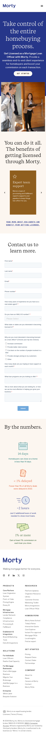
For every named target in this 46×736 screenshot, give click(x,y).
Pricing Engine (8, 602)
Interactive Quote (32, 626)
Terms (13, 714)
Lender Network (9, 615)
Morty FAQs (29, 687)
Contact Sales (30, 660)
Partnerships (30, 663)
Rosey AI (6, 605)
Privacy (19, 714)
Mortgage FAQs (31, 635)
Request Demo (30, 657)
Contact (28, 684)
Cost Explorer (30, 629)
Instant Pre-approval (33, 632)
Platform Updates (32, 591)
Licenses (6, 714)
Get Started (23, 73)
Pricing (27, 654)
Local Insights (30, 638)
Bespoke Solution (10, 696)
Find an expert (30, 641)
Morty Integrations (32, 605)
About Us (28, 675)
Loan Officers (8, 658)
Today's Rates (30, 623)
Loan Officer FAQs (32, 608)
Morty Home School (32, 620)
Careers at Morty (31, 681)
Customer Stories (32, 600)
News (27, 678)
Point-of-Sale (8, 599)
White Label (7, 693)
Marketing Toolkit (32, 603)
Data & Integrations (10, 643)
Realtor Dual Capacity (11, 661)
